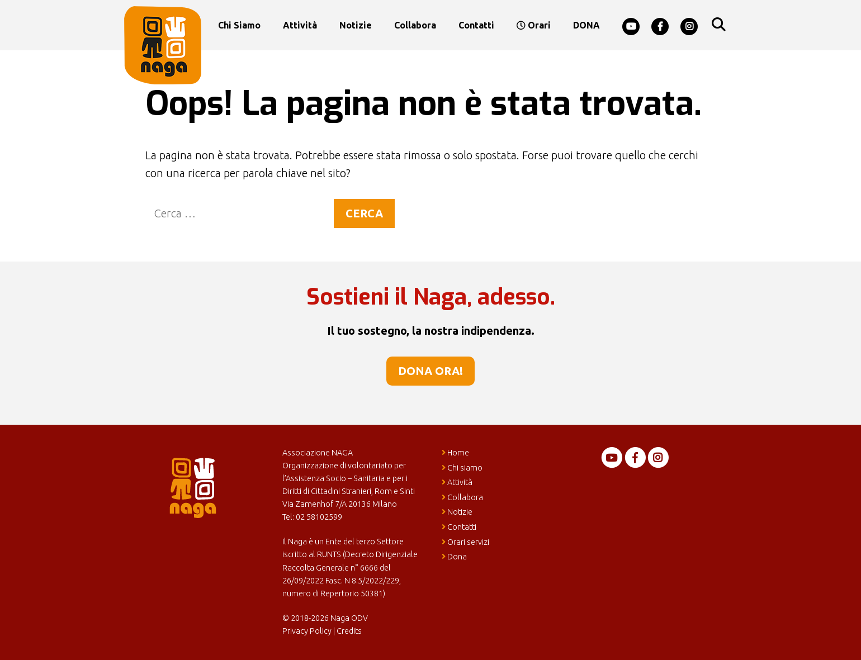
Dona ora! (430, 370)
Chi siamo (239, 25)
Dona (454, 556)
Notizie (355, 25)
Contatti (476, 25)
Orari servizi (465, 542)
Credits (349, 630)
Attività (300, 25)
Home (455, 452)
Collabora (415, 25)
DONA (586, 25)
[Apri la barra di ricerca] (718, 25)
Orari (534, 25)
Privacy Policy (307, 630)
